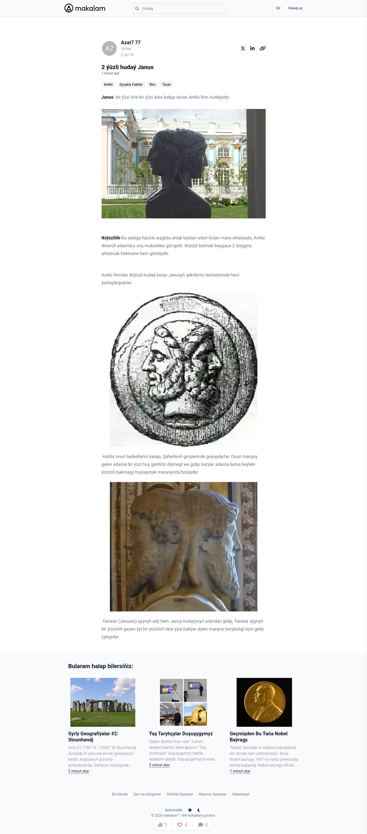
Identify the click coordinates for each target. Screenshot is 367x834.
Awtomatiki (173, 810)
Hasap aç (295, 8)
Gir (278, 8)
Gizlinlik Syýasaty (180, 794)
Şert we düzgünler (147, 794)
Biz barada (120, 794)
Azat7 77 (131, 42)
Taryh (166, 84)
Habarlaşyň (240, 794)
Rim (152, 84)
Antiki (108, 84)
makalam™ (171, 815)
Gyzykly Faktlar (131, 84)
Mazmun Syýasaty (212, 794)
